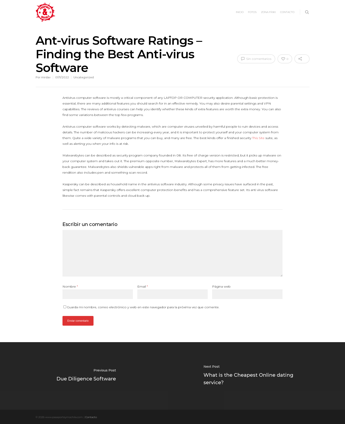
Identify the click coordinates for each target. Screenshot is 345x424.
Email (142, 286)
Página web (221, 286)
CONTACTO (287, 12)
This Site (258, 138)
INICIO (240, 12)
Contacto (91, 417)
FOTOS (252, 12)
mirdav (46, 77)
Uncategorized (83, 77)
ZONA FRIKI (268, 12)
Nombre (70, 286)
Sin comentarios (256, 58)
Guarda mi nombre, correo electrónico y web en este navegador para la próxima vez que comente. (143, 307)
